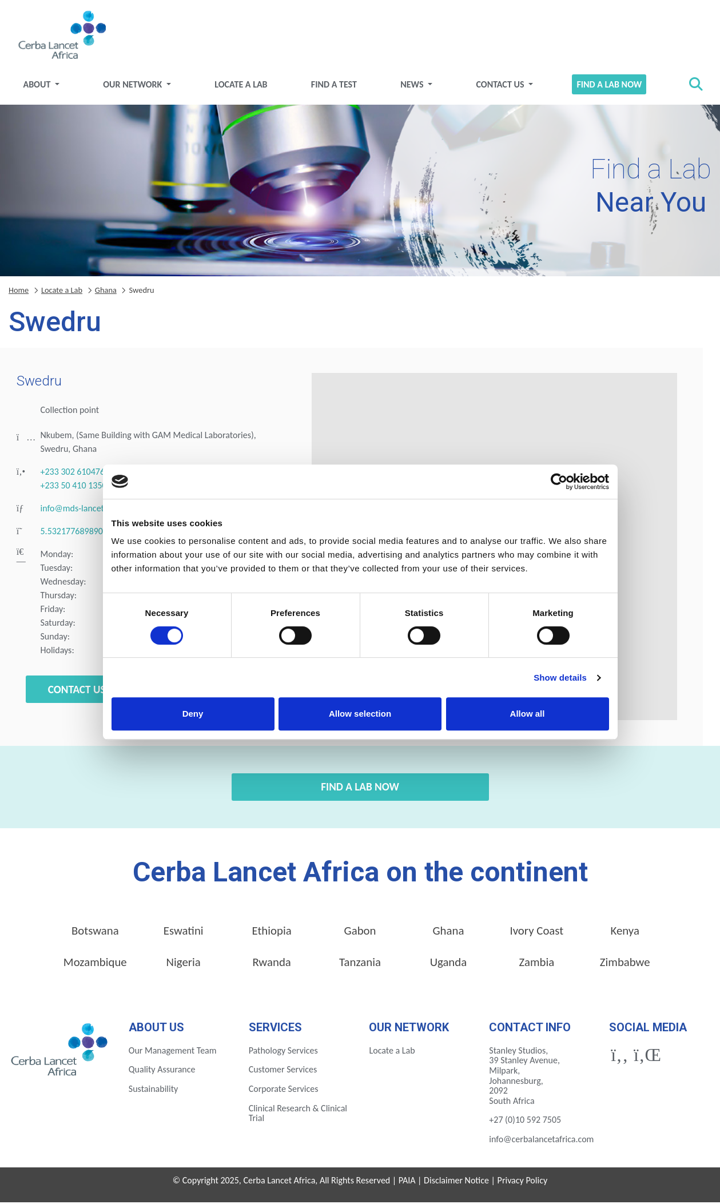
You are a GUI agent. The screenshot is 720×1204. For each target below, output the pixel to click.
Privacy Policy (523, 1182)
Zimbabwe (625, 964)
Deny (193, 713)
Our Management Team (173, 1052)
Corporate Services (284, 1090)
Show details (560, 677)
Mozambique (95, 964)
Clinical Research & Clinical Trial (298, 1115)
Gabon (360, 932)
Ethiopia (271, 932)
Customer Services (283, 1071)
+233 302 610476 (73, 473)
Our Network (136, 86)
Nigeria (183, 964)
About (41, 86)
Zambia (536, 964)
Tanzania (360, 964)
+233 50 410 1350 (74, 487)
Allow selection (360, 713)
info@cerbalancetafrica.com (541, 1140)
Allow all (527, 713)
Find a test (334, 86)
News (412, 86)
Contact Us (500, 86)
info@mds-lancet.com (81, 510)
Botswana (95, 932)
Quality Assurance (162, 1071)
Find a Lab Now (606, 86)
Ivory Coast (536, 932)
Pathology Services (283, 1052)
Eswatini (184, 932)
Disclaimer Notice (456, 1182)
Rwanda (271, 964)
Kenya (625, 932)
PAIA (407, 1182)
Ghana (106, 292)
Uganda (448, 964)
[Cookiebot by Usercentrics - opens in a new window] (559, 481)
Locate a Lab (242, 86)
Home (19, 292)
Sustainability (153, 1090)
